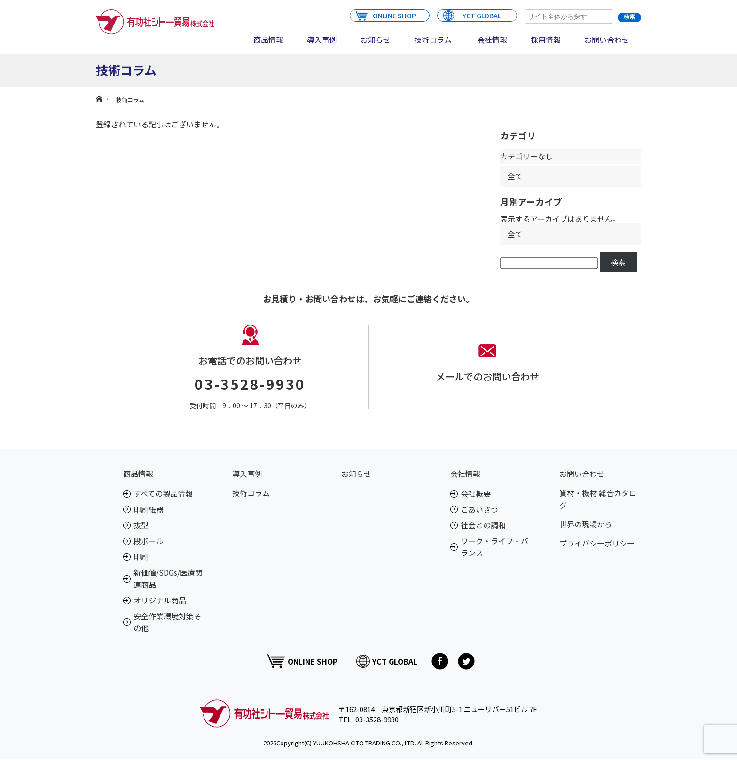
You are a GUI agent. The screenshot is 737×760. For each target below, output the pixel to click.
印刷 (141, 556)
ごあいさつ (479, 509)
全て (515, 176)
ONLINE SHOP (386, 15)
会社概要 (476, 493)
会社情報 (492, 39)
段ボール (148, 540)
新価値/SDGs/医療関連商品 (168, 578)
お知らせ (376, 39)
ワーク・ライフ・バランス (494, 547)
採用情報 (546, 39)
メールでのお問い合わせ (487, 376)
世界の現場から (585, 524)
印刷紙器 (148, 509)
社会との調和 (483, 524)
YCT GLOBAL (472, 15)
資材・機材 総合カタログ (597, 499)
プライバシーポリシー (597, 543)
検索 (618, 262)
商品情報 (268, 39)
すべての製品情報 (163, 493)
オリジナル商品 (159, 600)
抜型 (141, 524)
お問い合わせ (606, 39)
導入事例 (322, 39)
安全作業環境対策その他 (167, 622)
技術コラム (433, 39)
